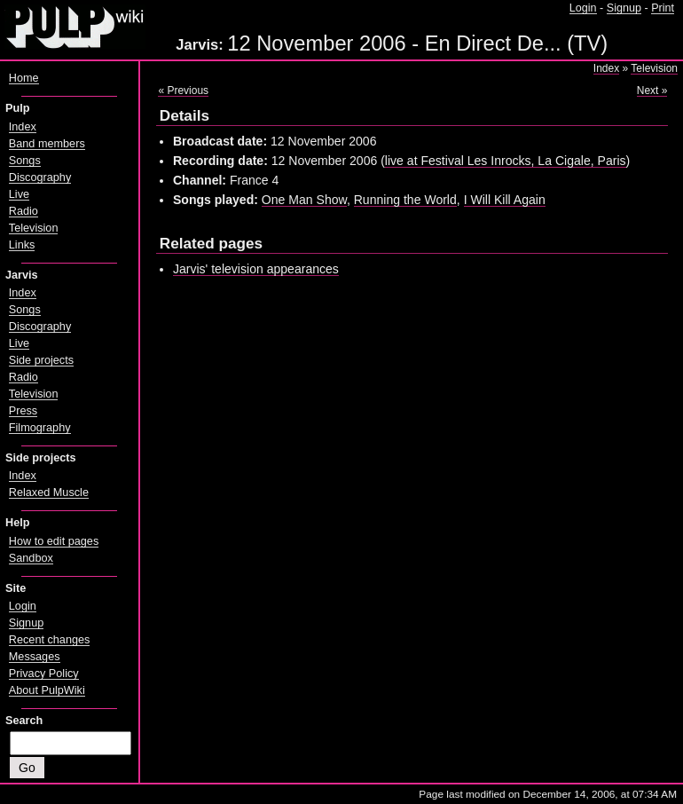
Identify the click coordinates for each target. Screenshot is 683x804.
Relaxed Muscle (49, 492)
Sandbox (31, 558)
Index (606, 68)
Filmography (40, 428)
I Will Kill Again (505, 200)
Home (24, 78)
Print (662, 8)
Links (22, 245)
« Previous (183, 90)
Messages (34, 656)
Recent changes (49, 640)
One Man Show (304, 200)
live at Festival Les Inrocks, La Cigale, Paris (505, 161)
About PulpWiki (47, 690)
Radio (23, 211)
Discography (40, 177)
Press (23, 411)
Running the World (405, 200)
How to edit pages (53, 541)
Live (19, 194)
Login (583, 8)
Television (654, 68)
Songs (25, 160)
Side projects (41, 360)
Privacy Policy (44, 673)
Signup (624, 8)
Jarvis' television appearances (256, 269)
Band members (47, 144)
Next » (652, 90)
